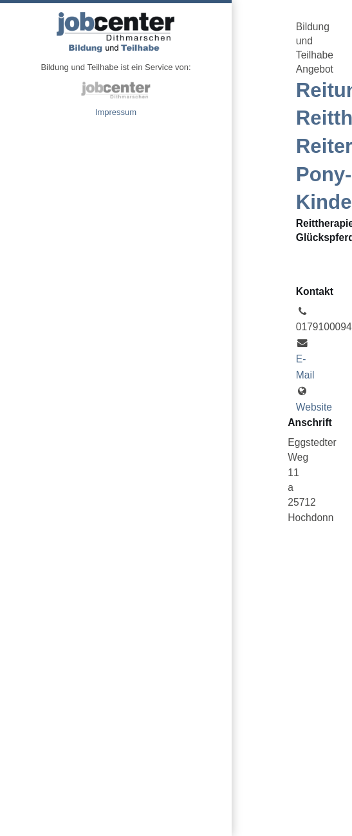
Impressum (115, 112)
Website (314, 407)
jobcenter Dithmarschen (115, 90)
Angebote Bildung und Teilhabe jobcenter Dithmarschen (116, 32)
